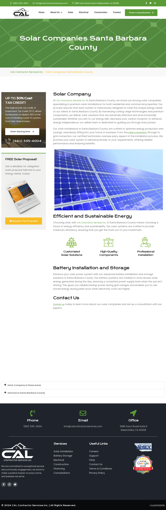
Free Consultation (141, 12)
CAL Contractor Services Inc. (71, 100)
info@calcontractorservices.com (50, 3)
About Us (56, 12)
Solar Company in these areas (24, 385)
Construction (100, 12)
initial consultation (137, 132)
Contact (117, 12)
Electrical (83, 12)
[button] (83, 385)
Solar (70, 12)
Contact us (58, 304)
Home (41, 12)
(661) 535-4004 (19, 3)
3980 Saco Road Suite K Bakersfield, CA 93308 (95, 3)
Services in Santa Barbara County (26, 392)
